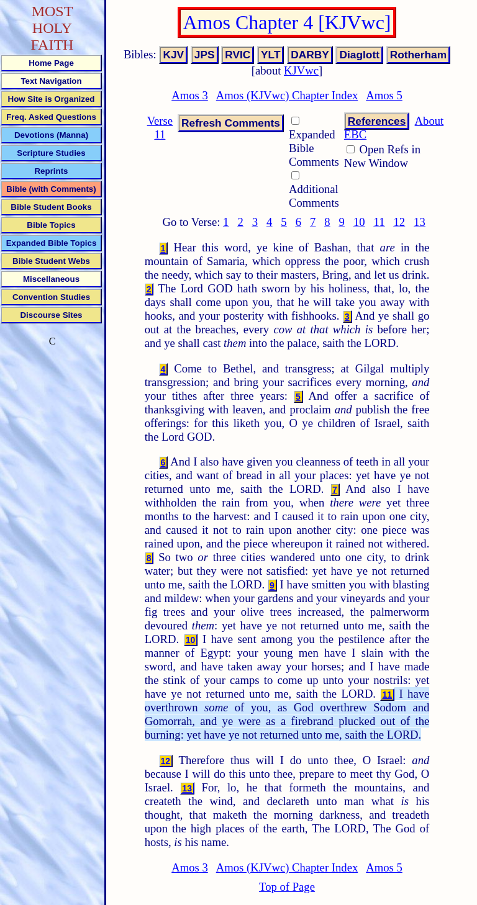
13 (419, 221)
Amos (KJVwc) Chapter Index (287, 95)
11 (379, 221)
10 (359, 221)
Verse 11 (160, 127)
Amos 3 (189, 95)
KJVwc (301, 70)
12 (399, 221)
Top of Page (287, 886)
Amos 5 (384, 95)
